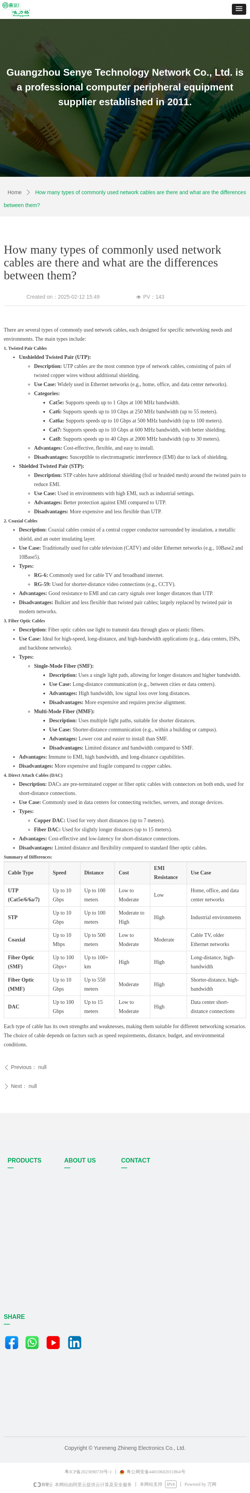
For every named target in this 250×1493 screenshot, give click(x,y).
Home (15, 192)
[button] (239, 9)
